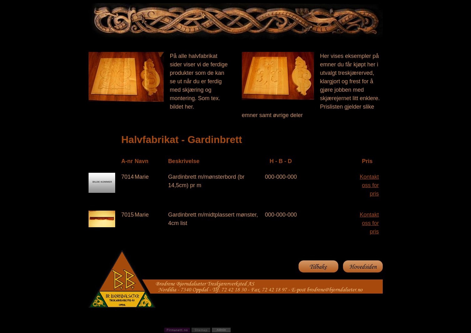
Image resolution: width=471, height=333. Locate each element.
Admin (221, 329)
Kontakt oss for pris (369, 185)
